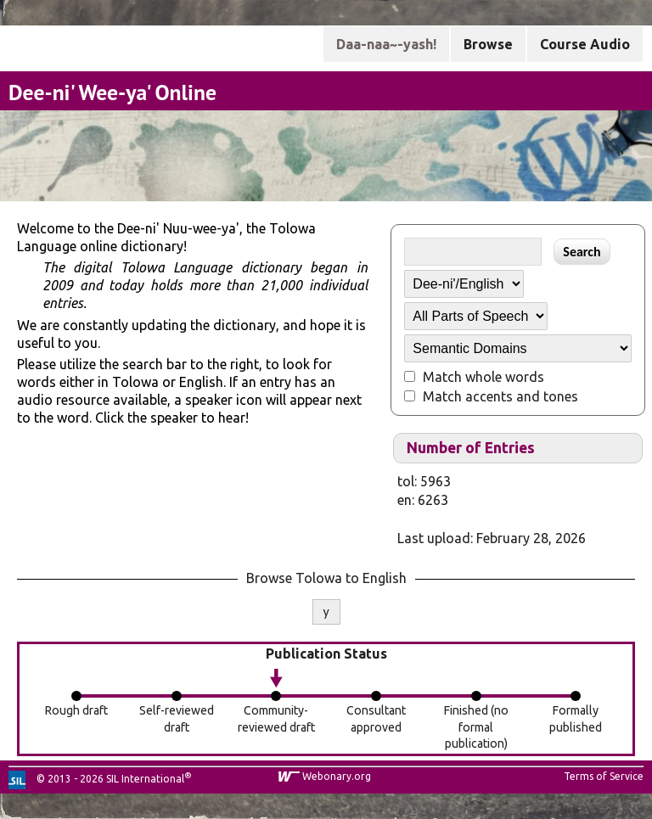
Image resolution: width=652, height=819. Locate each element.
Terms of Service (604, 776)
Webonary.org (336, 776)
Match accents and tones (500, 396)
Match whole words (483, 376)
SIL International (145, 778)
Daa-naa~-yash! (386, 44)
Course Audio (585, 44)
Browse (488, 44)
